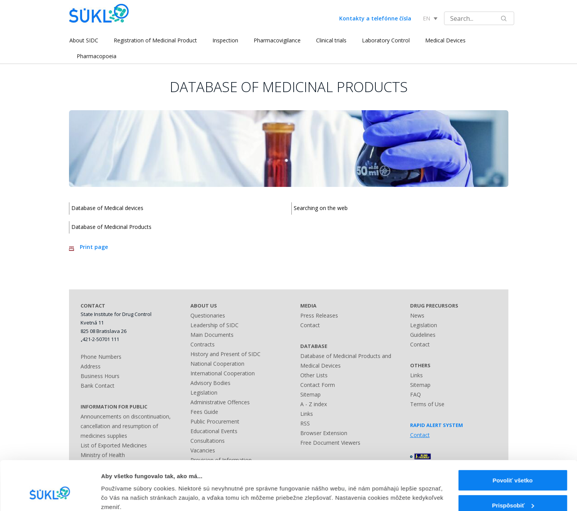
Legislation (203, 392)
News (417, 315)
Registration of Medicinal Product (155, 40)
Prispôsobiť (513, 466)
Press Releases (319, 315)
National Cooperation (217, 363)
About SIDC (83, 40)
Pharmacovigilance (276, 40)
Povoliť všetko (513, 441)
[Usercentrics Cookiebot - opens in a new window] (50, 496)
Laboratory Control (385, 40)
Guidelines (423, 334)
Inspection (225, 40)
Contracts (202, 344)
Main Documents (212, 334)
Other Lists (314, 375)
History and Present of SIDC (225, 354)
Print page (94, 246)
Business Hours (100, 376)
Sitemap (310, 394)
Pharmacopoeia (96, 56)
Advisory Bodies (210, 383)
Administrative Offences (220, 402)
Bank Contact (97, 385)
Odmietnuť (512, 490)
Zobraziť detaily (123, 488)
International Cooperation (222, 373)
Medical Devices (445, 40)
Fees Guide (204, 411)
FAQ (415, 394)
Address (91, 366)
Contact (310, 325)
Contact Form (317, 384)
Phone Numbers (101, 356)
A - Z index (313, 404)
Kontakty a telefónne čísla (375, 18)
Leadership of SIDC (214, 325)
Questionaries (207, 315)
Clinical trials (331, 40)
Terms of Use (427, 404)
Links (306, 413)
